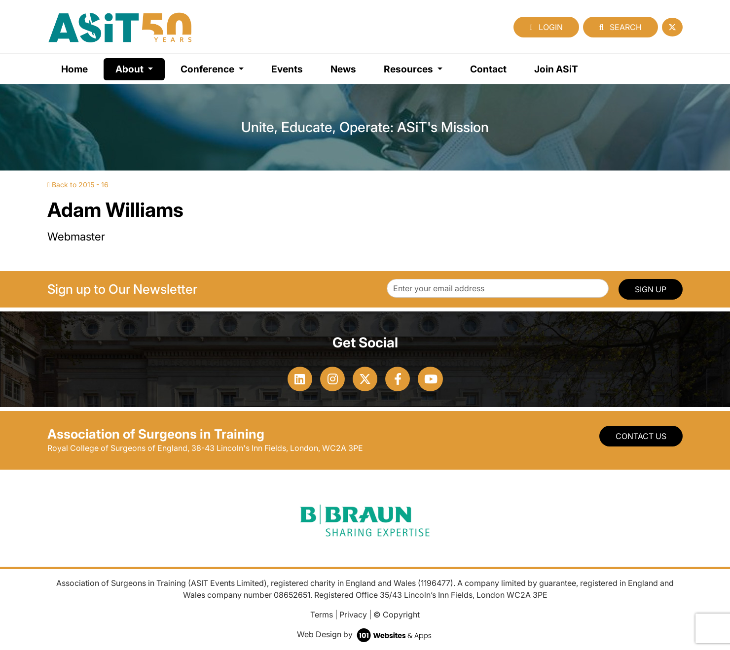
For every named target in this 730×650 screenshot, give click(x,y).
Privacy (353, 614)
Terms (321, 614)
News (343, 69)
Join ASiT (556, 69)
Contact (488, 69)
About (140, 68)
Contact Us (641, 436)
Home (74, 69)
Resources (409, 69)
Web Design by (365, 634)
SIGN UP (650, 289)
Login (546, 27)
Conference (208, 69)
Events (287, 69)
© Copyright (396, 614)
